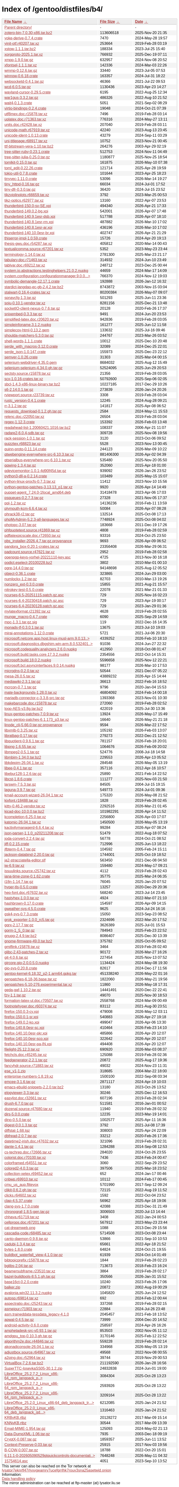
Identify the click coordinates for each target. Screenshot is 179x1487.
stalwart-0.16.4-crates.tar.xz (27, 292)
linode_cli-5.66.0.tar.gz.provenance (33, 725)
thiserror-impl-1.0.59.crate (25, 238)
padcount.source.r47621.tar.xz (29, 552)
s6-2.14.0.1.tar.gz (18, 390)
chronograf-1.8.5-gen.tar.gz (26, 1212)
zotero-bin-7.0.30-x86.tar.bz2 (28, 33)
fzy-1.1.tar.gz (15, 995)
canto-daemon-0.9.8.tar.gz (26, 1239)
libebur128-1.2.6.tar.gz (22, 774)
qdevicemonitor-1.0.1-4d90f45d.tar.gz (35, 471)
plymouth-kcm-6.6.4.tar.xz (25, 509)
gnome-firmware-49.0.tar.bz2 (28, 941)
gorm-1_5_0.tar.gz (19, 930)
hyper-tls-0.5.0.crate (21, 887)
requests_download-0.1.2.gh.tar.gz (33, 411)
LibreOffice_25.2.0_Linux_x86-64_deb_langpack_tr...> (49, 1403)
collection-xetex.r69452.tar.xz (28, 1174)
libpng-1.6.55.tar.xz (20, 747)
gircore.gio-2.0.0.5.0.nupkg (26, 963)
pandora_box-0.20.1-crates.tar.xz (31, 547)
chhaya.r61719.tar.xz (21, 1217)
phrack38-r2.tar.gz (19, 514)
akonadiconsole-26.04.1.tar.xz (29, 1347)
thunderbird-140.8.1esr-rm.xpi (29, 222)
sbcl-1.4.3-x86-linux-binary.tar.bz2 (32, 384)
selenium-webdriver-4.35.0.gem (30, 363)
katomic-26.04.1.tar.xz (22, 822)
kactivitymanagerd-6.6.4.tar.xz (29, 828)
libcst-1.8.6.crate (18, 779)
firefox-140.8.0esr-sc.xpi (24, 1028)
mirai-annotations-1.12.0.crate (29, 633)
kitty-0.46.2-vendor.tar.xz (24, 806)
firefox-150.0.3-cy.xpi (21, 1012)
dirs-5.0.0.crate (16, 1114)
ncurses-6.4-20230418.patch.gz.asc (34, 601)
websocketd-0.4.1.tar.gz (24, 81)
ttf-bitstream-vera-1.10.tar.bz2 (28, 146)
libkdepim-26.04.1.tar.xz (24, 763)
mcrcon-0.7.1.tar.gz (20, 687)
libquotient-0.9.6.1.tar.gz (24, 741)
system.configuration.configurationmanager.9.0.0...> (47, 276)
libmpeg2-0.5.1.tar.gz (21, 752)
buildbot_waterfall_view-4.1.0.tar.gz (33, 1255)
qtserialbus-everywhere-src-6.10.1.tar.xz (37, 460)
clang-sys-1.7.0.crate (21, 1206)
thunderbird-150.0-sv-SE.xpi (27, 206)
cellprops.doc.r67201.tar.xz (26, 1222)
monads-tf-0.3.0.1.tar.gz (24, 627)
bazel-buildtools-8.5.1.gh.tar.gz (29, 1277)
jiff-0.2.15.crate (16, 844)
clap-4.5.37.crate (18, 1201)
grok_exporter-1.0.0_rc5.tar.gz (29, 920)
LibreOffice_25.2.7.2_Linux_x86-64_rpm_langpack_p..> (31, 1376)
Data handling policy (18, 1479)
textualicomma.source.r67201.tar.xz (33, 249)
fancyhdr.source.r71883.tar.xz (28, 1066)
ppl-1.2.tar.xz (15, 503)
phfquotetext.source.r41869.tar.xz (32, 530)
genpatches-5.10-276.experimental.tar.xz (38, 985)
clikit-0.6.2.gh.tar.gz (20, 1190)
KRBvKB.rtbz (15, 1418)
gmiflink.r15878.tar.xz (22, 947)
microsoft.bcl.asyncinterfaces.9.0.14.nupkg (39, 665)
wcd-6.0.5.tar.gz (17, 87)
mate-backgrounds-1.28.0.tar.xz (30, 693)
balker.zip (12, 1287)
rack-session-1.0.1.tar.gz (24, 438)
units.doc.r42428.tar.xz (23, 125)
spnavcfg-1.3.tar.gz (20, 298)
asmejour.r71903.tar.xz (23, 1309)
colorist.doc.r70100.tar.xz (25, 1158)
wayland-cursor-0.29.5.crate (27, 92)
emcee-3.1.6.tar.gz (19, 1082)
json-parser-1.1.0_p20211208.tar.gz (34, 833)
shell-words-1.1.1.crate (23, 341)
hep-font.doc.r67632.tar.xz (26, 893)
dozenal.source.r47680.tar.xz (28, 1109)
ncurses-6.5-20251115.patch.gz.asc (34, 595)
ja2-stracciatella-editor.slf (24, 860)
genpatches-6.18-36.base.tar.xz (30, 979)
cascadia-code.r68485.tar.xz (27, 1233)
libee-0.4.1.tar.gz (18, 768)
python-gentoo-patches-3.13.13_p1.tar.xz (38, 487)
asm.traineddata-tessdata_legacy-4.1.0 (36, 1314)
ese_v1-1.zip (15, 1071)
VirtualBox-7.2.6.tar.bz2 (23, 1363)
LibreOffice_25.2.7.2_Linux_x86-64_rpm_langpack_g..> (31, 1386)
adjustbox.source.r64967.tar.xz (29, 1352)
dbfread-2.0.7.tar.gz (20, 1136)
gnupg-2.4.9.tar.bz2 (20, 936)
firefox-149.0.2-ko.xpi (21, 1022)
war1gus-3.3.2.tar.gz (21, 98)
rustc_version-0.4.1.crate (24, 401)
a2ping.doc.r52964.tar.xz (24, 1358)
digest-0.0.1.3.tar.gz (20, 1125)
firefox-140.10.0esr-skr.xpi (25, 1033)
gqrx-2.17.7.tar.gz (19, 925)
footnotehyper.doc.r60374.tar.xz (30, 1006)
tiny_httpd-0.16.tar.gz (21, 184)
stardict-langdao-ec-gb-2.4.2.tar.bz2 (33, 287)
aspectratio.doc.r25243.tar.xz (28, 1304)
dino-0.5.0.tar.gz (17, 1120)
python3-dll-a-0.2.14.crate (25, 476)
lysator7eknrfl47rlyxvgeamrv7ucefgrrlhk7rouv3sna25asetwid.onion (56, 1470)
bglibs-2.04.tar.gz (18, 1266)
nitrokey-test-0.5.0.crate (24, 590)
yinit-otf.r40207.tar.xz (21, 43)
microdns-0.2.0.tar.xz (21, 671)
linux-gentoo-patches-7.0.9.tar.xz (31, 714)
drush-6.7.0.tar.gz (19, 1103)
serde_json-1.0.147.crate (25, 352)
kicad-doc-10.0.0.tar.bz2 (24, 811)
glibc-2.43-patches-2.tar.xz (26, 952)
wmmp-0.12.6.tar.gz (20, 71)
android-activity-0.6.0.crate (26, 1325)
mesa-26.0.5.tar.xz (19, 676)
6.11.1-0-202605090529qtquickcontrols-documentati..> (49, 1456)
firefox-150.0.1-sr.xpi (21, 1017)
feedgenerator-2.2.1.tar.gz (25, 1060)
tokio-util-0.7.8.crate (20, 173)
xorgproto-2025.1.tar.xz (23, 54)
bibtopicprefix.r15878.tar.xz (26, 1260)
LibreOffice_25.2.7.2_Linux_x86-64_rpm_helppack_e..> (31, 1395)
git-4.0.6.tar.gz (16, 957)
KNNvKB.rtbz (15, 1423)
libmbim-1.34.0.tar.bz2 (22, 757)
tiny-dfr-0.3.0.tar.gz (19, 189)
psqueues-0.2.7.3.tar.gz (23, 498)
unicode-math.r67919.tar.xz (27, 130)
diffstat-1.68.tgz (17, 1131)
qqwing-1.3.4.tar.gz (20, 465)
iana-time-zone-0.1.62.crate (27, 876)
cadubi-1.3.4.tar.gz (19, 1244)
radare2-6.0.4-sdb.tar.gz (24, 433)
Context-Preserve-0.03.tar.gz (28, 1445)
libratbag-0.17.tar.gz (20, 736)
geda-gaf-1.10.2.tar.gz (22, 990)
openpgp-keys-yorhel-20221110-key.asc (37, 557)
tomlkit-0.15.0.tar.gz (20, 162)
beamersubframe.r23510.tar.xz (29, 1271)
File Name (13, 22)
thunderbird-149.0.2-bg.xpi (26, 211)
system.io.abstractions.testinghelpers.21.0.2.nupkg (46, 271)
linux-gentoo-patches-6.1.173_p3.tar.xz (36, 720)
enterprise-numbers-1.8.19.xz (28, 1076)
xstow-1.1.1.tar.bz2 (20, 49)
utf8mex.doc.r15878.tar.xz (25, 114)
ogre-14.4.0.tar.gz (19, 568)
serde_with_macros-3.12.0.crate (31, 346)
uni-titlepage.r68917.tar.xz (25, 141)
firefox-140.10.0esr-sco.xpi (26, 1039)
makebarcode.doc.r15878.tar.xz (30, 703)
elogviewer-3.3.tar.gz (21, 1093)
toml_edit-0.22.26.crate (23, 168)
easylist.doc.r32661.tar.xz (25, 1098)
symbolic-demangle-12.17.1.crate (32, 281)
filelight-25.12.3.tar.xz (22, 1049)
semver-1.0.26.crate (21, 357)
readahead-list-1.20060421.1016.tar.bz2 (37, 428)
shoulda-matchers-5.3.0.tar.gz (29, 335)
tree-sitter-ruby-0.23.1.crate (27, 152)
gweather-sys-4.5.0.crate (24, 909)
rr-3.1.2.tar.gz (15, 406)
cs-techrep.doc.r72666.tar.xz (28, 1152)
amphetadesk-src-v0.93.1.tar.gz (30, 1331)
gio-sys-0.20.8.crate (20, 968)
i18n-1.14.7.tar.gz (18, 882)
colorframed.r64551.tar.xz (25, 1163)
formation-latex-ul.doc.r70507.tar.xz (33, 1001)
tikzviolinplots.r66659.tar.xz (26, 195)
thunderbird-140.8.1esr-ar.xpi (28, 227)
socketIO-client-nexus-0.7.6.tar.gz (32, 308)
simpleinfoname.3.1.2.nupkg (27, 325)
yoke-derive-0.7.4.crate (23, 38)
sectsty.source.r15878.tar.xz (27, 373)
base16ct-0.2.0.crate (21, 1282)
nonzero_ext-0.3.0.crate (24, 584)
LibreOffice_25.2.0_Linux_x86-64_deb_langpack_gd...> (29, 1410)
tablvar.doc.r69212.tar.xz (24, 265)
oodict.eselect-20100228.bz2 (28, 563)
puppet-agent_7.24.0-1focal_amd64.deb (37, 492)
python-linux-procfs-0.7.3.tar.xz (29, 481)
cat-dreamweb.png (19, 1228)
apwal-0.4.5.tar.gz (19, 1320)
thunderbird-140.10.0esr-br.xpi (29, 233)
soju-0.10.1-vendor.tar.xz (24, 303)
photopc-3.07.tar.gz (20, 525)
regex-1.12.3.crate (19, 422)
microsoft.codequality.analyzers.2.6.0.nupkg (40, 649)
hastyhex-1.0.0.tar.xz (21, 898)
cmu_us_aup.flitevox (21, 1185)
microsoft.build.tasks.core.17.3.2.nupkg (36, 655)
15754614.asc (16, 1461)
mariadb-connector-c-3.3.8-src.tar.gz (34, 698)
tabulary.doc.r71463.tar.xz (25, 260)
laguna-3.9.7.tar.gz (19, 790)
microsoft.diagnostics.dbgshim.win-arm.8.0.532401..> (48, 644)
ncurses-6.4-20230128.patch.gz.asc (34, 606)
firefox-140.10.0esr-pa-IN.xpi (28, 1044)
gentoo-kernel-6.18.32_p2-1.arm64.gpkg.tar (40, 974)
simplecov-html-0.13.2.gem (26, 330)
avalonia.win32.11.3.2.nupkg (28, 1293)
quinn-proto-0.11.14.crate (25, 449)
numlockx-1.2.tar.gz (20, 579)
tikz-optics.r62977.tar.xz (24, 200)
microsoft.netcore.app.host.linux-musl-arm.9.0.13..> (47, 638)
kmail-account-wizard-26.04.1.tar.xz (33, 795)
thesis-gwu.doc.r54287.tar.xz (28, 244)
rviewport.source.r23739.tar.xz (29, 395)
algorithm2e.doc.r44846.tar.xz (29, 1341)
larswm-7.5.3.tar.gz (20, 784)
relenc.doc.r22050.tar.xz (24, 417)
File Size (107, 22)
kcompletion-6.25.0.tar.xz (25, 817)
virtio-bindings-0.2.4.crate (25, 108)
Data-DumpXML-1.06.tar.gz (27, 1434)
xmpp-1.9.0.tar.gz (18, 60)
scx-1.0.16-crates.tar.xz (23, 379)
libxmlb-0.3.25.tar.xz (21, 730)
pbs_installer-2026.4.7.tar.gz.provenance (38, 541)
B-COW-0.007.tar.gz (21, 1450)
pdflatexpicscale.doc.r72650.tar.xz (32, 536)
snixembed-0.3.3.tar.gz (23, 314)
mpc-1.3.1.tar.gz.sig (20, 622)
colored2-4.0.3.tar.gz (21, 1168)
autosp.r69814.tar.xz (21, 1298)
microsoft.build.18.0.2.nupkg (27, 660)
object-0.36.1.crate (19, 574)
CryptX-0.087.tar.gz (20, 1439)
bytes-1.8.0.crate (18, 1249)
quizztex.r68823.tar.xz (22, 444)
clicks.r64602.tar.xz (20, 1195)
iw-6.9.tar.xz (14, 866)
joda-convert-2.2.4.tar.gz (24, 839)
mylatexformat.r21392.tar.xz (27, 611)
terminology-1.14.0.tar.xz (24, 255)
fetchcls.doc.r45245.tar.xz (25, 1055)
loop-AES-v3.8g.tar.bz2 (23, 709)
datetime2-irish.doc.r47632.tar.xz (31, 1141)
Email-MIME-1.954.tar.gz (24, 1429)
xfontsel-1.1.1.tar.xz (20, 65)
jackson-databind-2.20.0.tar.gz (29, 855)
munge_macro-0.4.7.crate (25, 617)
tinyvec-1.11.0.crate (20, 179)
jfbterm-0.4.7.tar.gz (19, 849)
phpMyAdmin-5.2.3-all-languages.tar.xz (36, 519)
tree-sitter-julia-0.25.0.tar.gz (27, 157)
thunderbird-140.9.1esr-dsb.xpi (29, 217)
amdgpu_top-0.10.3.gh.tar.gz (28, 1336)
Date (139, 22)
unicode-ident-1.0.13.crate (26, 135)
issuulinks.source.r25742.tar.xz (29, 871)
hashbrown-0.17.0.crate (24, 903)
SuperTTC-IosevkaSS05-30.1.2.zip (33, 1368)
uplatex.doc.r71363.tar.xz (25, 119)
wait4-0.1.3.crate (18, 103)
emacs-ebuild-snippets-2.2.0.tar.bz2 (33, 1087)
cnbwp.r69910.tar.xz (21, 1179)
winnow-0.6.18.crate (21, 76)
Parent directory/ (18, 27)
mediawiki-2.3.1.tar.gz (22, 682)
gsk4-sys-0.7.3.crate (21, 914)
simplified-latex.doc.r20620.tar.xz (31, 319)
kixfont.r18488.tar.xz (21, 801)
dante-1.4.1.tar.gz (19, 1147)
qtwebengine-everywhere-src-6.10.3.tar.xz (39, 454)
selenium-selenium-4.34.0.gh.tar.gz (33, 368)
